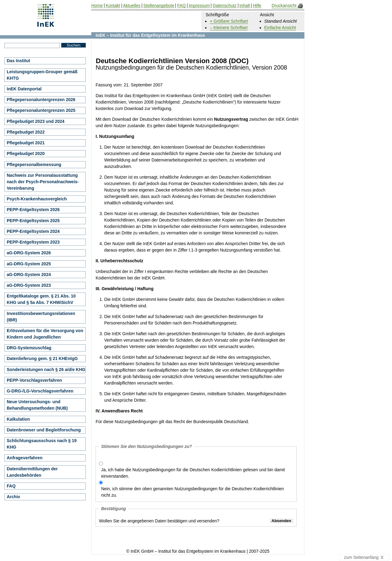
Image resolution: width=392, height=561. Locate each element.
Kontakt (113, 5)
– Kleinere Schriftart (228, 27)
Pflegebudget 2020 (26, 153)
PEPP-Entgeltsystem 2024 (33, 231)
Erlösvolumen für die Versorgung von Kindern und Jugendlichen (45, 333)
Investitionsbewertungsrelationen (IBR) (41, 316)
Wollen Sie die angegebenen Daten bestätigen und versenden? (159, 520)
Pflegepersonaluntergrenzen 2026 (41, 99)
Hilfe (257, 5)
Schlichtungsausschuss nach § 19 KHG (42, 443)
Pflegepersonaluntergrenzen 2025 (41, 110)
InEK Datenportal (24, 88)
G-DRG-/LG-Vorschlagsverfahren (40, 391)
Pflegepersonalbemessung (34, 164)
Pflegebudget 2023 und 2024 (35, 121)
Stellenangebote (158, 5)
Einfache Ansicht (280, 27)
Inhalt (244, 5)
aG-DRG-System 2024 (29, 274)
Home (97, 5)
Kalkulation (18, 419)
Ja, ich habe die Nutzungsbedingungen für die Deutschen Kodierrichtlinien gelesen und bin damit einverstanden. (193, 473)
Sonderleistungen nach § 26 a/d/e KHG (46, 369)
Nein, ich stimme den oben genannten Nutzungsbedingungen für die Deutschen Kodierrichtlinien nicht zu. (192, 492)
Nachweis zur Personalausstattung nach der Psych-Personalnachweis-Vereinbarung (43, 182)
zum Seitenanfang (364, 558)
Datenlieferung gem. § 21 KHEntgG (42, 358)
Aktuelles (132, 5)
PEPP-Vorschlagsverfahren (34, 380)
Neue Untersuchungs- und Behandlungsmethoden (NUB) (37, 405)
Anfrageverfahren (25, 457)
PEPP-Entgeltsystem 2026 (33, 209)
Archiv (13, 496)
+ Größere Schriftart (229, 21)
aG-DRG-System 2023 (29, 285)
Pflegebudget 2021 (26, 142)
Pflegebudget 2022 (26, 132)
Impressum (199, 5)
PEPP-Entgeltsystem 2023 (33, 242)
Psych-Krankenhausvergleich (37, 198)
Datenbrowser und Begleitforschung (44, 429)
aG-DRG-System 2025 (29, 263)
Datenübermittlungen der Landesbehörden (32, 472)
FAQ (11, 485)
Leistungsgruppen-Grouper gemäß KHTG (42, 75)
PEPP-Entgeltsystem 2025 (33, 220)
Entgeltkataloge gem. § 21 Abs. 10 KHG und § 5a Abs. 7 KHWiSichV (41, 299)
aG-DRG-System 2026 (29, 252)
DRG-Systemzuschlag (29, 347)
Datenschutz (225, 5)
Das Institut (18, 60)
